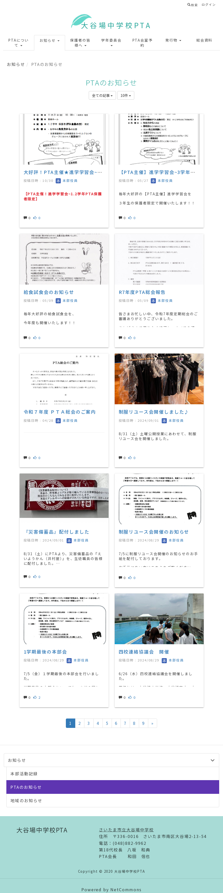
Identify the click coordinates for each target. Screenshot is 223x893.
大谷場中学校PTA (116, 25)
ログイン (209, 4)
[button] (18, 42)
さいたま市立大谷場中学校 (126, 830)
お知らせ (16, 64)
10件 (126, 95)
